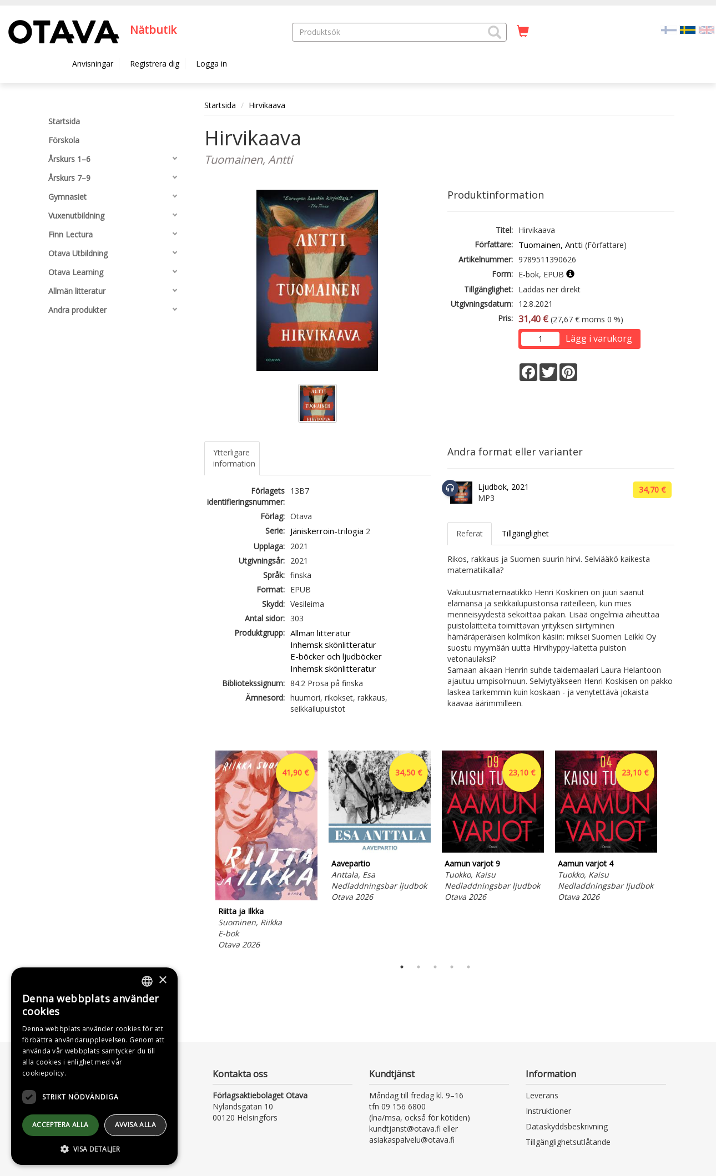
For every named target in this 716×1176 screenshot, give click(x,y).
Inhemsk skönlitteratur (333, 644)
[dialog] (94, 1066)
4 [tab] (451, 966)
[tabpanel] (266, 852)
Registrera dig (154, 63)
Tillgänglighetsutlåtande (568, 1142)
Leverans (542, 1095)
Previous (201, 851)
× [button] (162, 980)
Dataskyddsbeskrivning (567, 1126)
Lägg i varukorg (599, 338)
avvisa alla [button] (135, 1124)
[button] (494, 32)
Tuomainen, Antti (550, 244)
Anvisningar (92, 63)
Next (668, 851)
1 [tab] (401, 966)
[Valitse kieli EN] (706, 29)
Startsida (220, 105)
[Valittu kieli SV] (687, 29)
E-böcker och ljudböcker (336, 656)
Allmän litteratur (320, 632)
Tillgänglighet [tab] (525, 533)
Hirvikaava (267, 105)
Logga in (211, 63)
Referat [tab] (469, 533)
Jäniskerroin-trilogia (327, 530)
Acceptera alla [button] (60, 1124)
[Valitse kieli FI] (668, 29)
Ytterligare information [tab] (234, 458)
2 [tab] (418, 966)
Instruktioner (548, 1111)
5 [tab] (468, 966)
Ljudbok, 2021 (503, 486)
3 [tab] (435, 966)
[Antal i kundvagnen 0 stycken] (522, 31)
